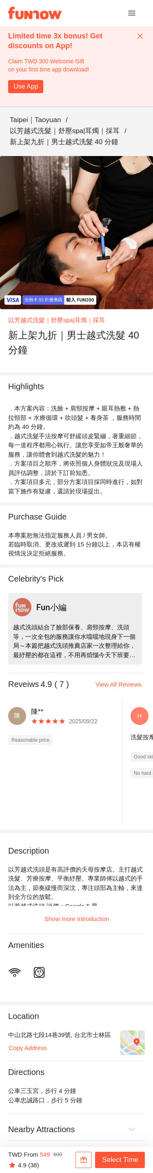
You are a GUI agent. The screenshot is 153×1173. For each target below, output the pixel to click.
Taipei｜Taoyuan (35, 120)
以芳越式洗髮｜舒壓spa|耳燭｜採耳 (65, 131)
